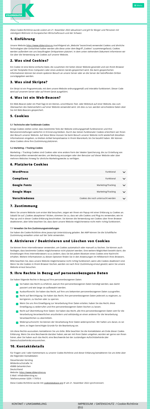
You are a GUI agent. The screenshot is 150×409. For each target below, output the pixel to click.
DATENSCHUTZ (105, 403)
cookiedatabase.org (53, 383)
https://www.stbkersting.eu (39, 45)
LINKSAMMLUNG (36, 403)
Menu (138, 5)
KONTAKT (17, 403)
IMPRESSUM (85, 403)
